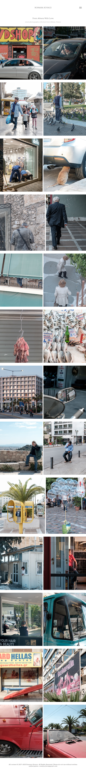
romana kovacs (43, 8)
